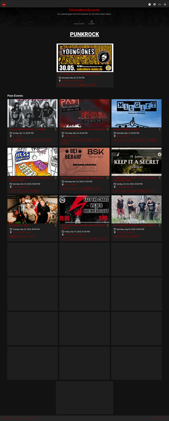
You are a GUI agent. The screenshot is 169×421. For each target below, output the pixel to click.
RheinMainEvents (84, 10)
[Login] (164, 4)
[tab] (79, 23)
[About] (149, 4)
